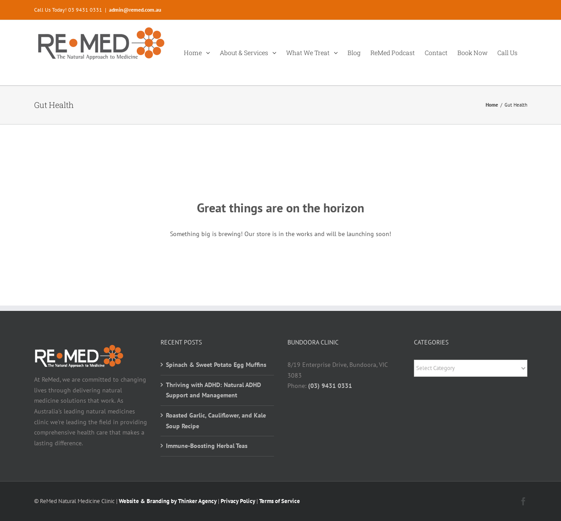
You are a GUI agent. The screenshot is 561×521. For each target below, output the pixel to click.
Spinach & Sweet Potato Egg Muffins (216, 365)
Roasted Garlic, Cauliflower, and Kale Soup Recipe (216, 420)
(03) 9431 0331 (330, 386)
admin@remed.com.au (135, 9)
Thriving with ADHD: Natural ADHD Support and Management (213, 390)
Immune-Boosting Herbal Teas (207, 446)
